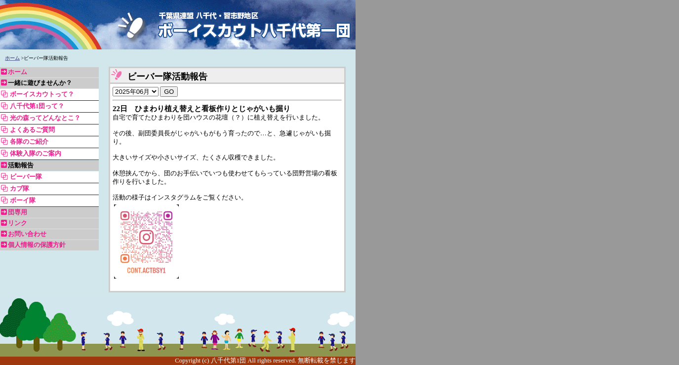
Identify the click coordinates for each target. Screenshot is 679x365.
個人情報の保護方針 (37, 245)
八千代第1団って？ (37, 106)
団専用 (17, 212)
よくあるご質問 (32, 129)
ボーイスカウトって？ (42, 94)
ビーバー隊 (26, 176)
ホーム (12, 58)
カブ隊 (19, 188)
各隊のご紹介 (29, 141)
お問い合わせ (27, 234)
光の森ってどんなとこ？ (45, 118)
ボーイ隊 (23, 200)
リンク (17, 223)
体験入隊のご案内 (35, 153)
